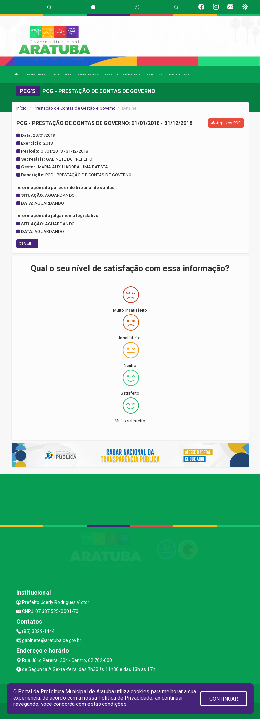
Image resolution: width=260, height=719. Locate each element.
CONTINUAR (223, 699)
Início (21, 108)
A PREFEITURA (35, 74)
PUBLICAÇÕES (179, 74)
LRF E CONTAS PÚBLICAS (122, 74)
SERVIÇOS (154, 74)
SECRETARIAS (87, 74)
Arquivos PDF (225, 123)
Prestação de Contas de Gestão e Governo (75, 108)
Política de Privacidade (125, 698)
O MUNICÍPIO (61, 74)
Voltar (27, 243)
